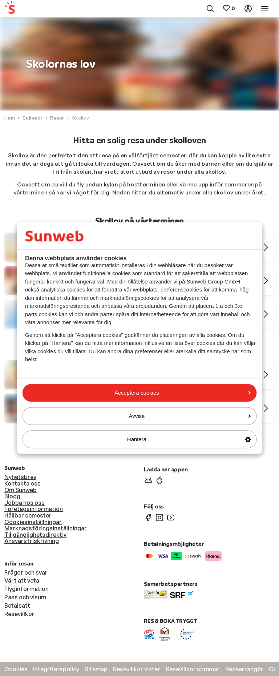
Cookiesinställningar (33, 522)
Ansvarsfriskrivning (31, 540)
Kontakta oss (22, 483)
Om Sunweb (20, 490)
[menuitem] (21, 9)
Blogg (12, 496)
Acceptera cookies (182, 393)
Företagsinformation (33, 508)
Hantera (189, 439)
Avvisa (190, 416)
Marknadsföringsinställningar (45, 528)
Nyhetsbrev (20, 476)
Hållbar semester (28, 515)
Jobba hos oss (24, 502)
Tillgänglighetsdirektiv (35, 534)
